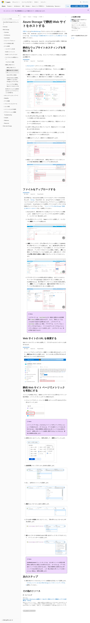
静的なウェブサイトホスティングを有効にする (79, 20)
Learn (24, 16)
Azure (29, 16)
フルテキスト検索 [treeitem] (10, 62)
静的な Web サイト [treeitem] (11, 67)
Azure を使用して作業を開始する (79, 6)
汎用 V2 (25, 31)
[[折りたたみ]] (18, 15)
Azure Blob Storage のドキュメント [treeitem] (11, 23)
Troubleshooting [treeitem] (8, 115)
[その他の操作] (65, 17)
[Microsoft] (3, 2)
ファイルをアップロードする (78, 23)
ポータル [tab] (26, 61)
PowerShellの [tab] (40, 61)
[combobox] (10, 19)
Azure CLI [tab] (33, 61)
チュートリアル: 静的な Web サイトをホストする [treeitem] (13, 85)
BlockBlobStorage (36, 31)
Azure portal (30, 65)
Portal (67, 6)
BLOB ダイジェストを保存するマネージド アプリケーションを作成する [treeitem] (12, 90)
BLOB (40, 16)
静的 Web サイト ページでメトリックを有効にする (79, 27)
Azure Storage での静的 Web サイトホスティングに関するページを (48, 35)
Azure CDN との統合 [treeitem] (12, 75)
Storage (35, 16)
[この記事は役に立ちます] (72, 38)
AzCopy (32, 200)
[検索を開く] (80, 2)
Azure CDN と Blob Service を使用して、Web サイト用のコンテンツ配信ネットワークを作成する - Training (44, 599)
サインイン (85, 2)
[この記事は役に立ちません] (73, 38)
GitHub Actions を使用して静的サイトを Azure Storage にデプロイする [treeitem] (12, 79)
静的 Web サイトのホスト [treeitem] (12, 71)
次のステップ (75, 30)
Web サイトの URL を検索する (79, 25)
